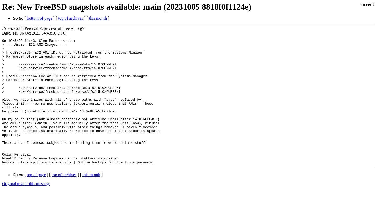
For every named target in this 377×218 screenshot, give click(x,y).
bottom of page (39, 18)
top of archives (70, 18)
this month (98, 18)
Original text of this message (26, 208)
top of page (36, 200)
